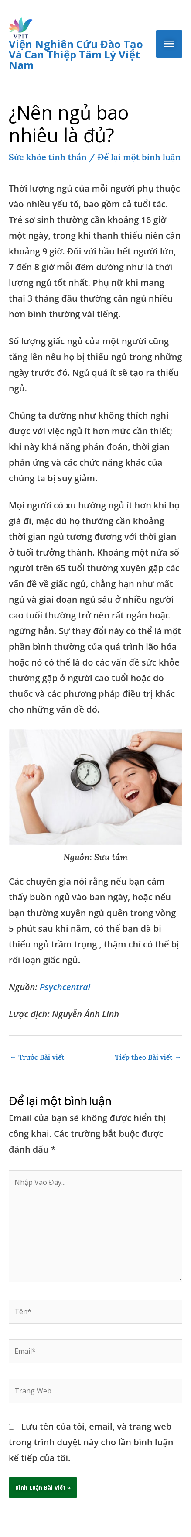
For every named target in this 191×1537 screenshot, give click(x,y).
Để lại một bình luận (139, 156)
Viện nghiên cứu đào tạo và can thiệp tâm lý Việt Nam (76, 54)
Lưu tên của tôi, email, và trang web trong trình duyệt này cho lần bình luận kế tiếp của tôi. (91, 1442)
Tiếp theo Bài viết (148, 1057)
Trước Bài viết (37, 1057)
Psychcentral (65, 987)
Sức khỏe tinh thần (48, 156)
